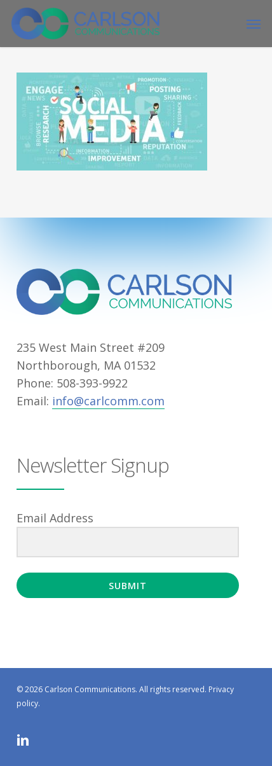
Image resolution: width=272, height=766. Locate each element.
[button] (254, 23)
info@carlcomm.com (108, 400)
